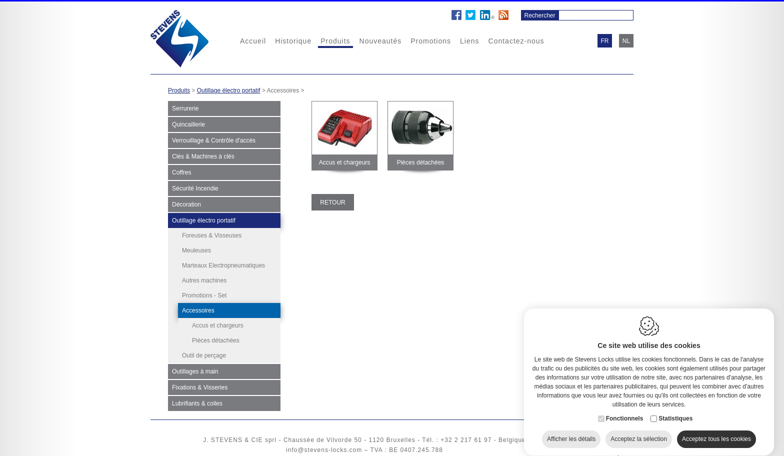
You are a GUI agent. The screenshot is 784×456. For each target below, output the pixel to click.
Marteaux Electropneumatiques (223, 265)
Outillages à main (195, 371)
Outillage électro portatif (228, 90)
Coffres (181, 172)
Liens (469, 41)
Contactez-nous (516, 41)
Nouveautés (381, 41)
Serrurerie (185, 108)
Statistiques (675, 409)
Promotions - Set (204, 295)
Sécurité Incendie (195, 188)
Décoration (186, 204)
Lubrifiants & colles (197, 403)
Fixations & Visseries (200, 387)
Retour (332, 202)
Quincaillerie (188, 124)
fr (605, 41)
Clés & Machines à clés (203, 156)
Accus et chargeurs (218, 325)
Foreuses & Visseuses (212, 235)
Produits (335, 41)
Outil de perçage (204, 355)
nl (626, 41)
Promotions (430, 41)
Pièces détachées (216, 340)
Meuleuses (196, 250)
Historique (293, 41)
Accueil (253, 41)
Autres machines (204, 280)
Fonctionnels (625, 409)
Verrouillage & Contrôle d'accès (214, 140)
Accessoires (198, 310)
